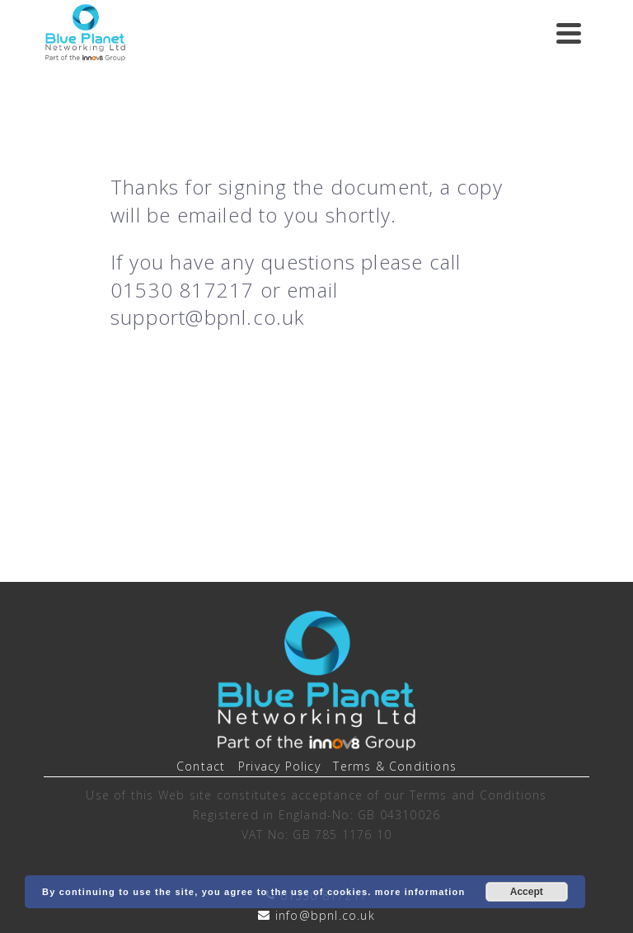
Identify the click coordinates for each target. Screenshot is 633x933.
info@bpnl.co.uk (325, 915)
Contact (200, 766)
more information (420, 892)
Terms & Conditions (395, 766)
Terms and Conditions (478, 795)
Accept (526, 892)
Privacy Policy (279, 766)
